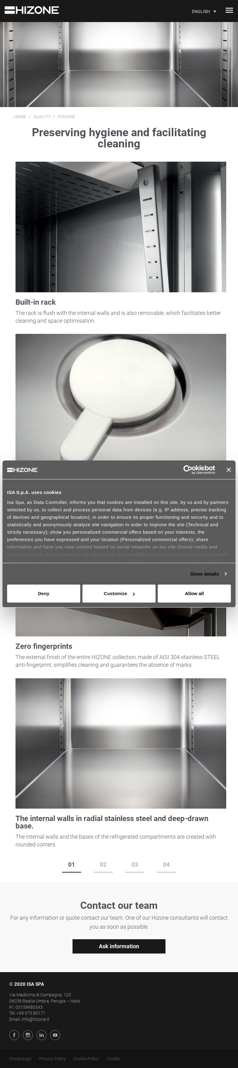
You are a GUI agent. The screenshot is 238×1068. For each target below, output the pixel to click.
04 (166, 864)
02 (103, 864)
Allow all (194, 593)
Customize (119, 593)
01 (71, 864)
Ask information (119, 946)
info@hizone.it (35, 1019)
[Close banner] (229, 470)
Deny (43, 593)
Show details (204, 574)
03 (134, 864)
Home (20, 116)
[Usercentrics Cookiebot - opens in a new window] (188, 469)
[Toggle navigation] (229, 11)
